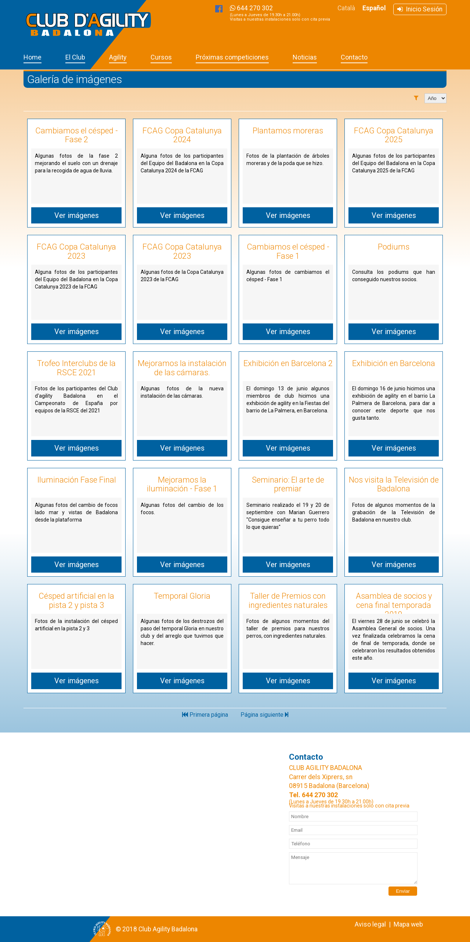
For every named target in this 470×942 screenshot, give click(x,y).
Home (32, 57)
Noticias (305, 57)
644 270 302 (280, 13)
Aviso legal (370, 924)
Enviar (403, 891)
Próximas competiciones (232, 57)
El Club (75, 57)
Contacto (354, 57)
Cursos (161, 57)
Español (374, 8)
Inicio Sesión (419, 9)
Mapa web (408, 924)
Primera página (205, 714)
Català (346, 8)
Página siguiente (264, 714)
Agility (118, 57)
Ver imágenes (76, 215)
